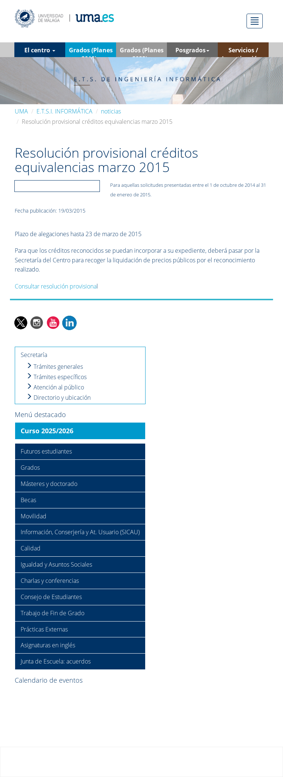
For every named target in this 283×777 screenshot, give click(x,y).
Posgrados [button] (192, 50)
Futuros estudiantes (46, 451)
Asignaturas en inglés (48, 645)
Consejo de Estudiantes (51, 597)
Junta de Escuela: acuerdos (56, 661)
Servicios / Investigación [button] (243, 51)
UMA (21, 111)
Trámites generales (54, 367)
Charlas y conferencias (50, 581)
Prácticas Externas (44, 629)
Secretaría (34, 355)
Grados (30, 467)
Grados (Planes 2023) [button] (142, 51)
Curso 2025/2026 (47, 430)
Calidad (31, 548)
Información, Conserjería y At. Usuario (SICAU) (80, 532)
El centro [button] (39, 50)
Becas (28, 500)
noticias (111, 111)
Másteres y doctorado (49, 484)
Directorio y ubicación (58, 397)
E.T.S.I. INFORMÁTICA (64, 111)
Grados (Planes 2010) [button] (91, 51)
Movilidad (33, 516)
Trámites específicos (56, 377)
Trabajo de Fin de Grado (52, 613)
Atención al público (55, 387)
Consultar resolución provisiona (56, 286)
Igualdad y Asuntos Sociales (56, 564)
